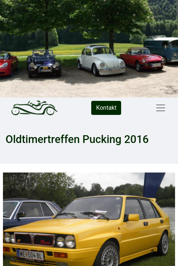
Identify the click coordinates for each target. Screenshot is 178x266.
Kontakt (106, 107)
